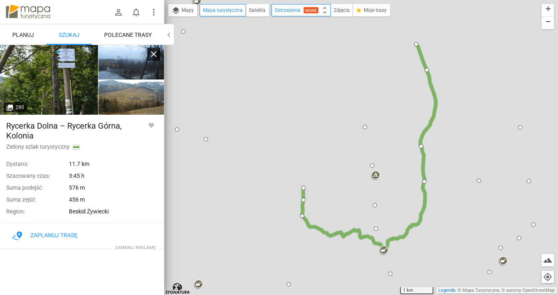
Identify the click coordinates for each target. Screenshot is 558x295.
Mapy (182, 10)
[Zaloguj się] (118, 12)
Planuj (23, 35)
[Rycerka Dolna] (131, 97)
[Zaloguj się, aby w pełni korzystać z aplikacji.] (151, 125)
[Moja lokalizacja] (548, 277)
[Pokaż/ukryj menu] (153, 12)
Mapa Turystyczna (480, 290)
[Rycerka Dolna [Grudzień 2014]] (131, 62)
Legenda (447, 290)
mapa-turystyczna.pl (28, 12)
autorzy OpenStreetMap (530, 290)
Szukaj (69, 35)
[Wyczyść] (153, 54)
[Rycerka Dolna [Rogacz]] (49, 80)
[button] (183, 32)
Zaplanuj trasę (44, 235)
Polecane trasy (128, 35)
